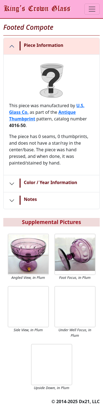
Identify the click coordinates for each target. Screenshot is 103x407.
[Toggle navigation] (92, 9)
